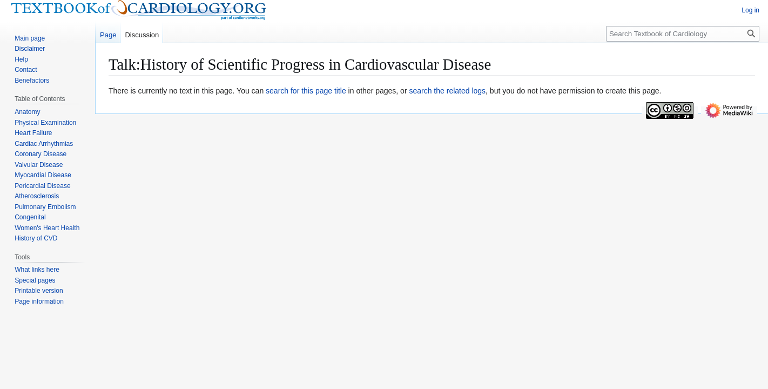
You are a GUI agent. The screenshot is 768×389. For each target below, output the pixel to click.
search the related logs (447, 90)
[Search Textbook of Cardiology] (682, 34)
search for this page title (306, 90)
